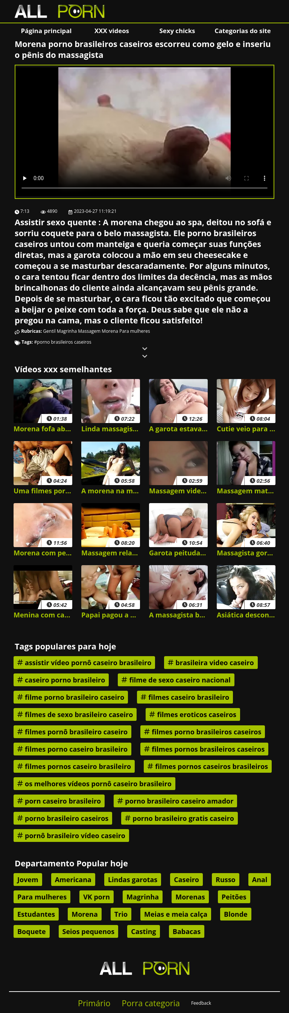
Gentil (49, 331)
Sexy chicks (177, 30)
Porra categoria (151, 1003)
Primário (94, 1003)
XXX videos (111, 30)
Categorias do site (242, 30)
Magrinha (67, 331)
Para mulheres (134, 331)
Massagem (89, 331)
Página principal (46, 30)
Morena (110, 331)
